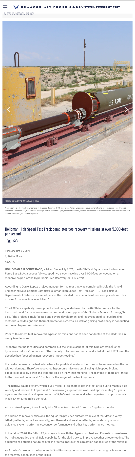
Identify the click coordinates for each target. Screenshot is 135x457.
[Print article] (9, 241)
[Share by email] (15, 241)
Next (126, 109)
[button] (5, 7)
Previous (9, 109)
